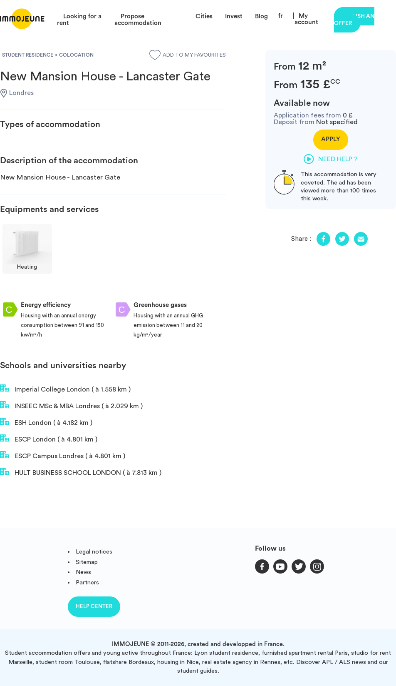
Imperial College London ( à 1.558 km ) (65, 388)
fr (280, 16)
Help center (94, 606)
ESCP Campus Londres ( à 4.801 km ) (62, 455)
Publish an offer (354, 19)
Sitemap (87, 562)
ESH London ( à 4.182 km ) (46, 422)
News (83, 572)
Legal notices (94, 552)
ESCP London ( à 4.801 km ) (48, 438)
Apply (330, 139)
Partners (87, 582)
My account (306, 19)
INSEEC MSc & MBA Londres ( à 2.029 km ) (71, 405)
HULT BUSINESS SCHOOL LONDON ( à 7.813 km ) (80, 472)
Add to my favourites (187, 55)
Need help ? (331, 159)
